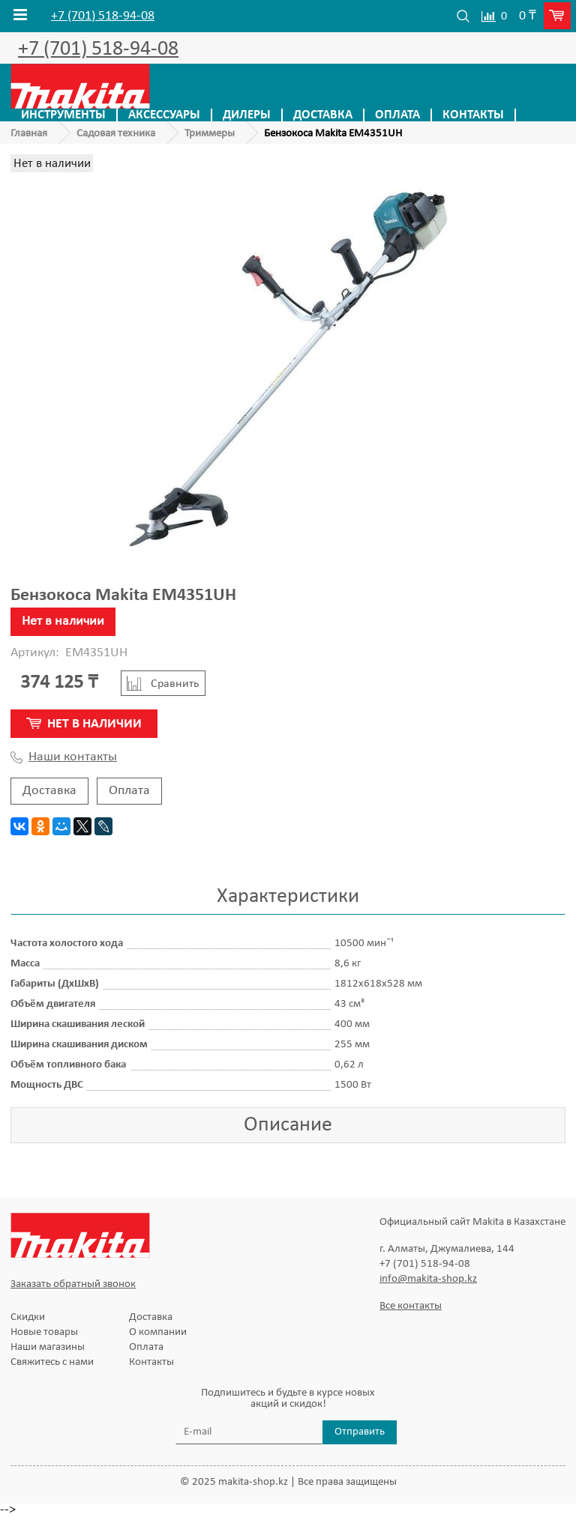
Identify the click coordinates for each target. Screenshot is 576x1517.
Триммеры (209, 133)
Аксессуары (164, 115)
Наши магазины (47, 1347)
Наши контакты (63, 757)
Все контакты (411, 1306)
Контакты (473, 115)
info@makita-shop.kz (428, 1279)
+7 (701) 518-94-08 (102, 16)
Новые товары (44, 1332)
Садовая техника (115, 133)
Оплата (397, 115)
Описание (288, 1125)
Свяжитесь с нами (52, 1362)
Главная (28, 133)
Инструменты (63, 115)
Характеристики (288, 896)
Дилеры (247, 115)
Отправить (359, 1432)
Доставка (322, 115)
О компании (158, 1332)
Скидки (27, 1317)
